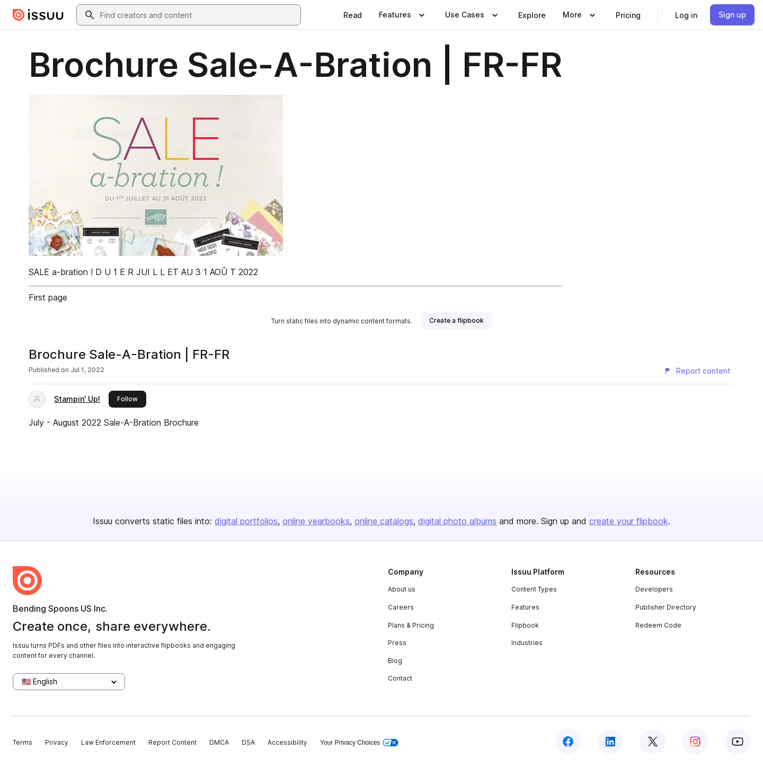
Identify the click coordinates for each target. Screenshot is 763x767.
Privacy (56, 742)
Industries (527, 643)
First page (48, 297)
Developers (654, 589)
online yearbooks (316, 521)
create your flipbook (628, 521)
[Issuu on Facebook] (568, 741)
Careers (401, 607)
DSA (248, 742)
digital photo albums (457, 521)
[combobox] (198, 15)
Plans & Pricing (411, 625)
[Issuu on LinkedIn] (610, 741)
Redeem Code (658, 625)
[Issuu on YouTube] (737, 741)
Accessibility (287, 742)
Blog (395, 661)
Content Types (534, 589)
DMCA (219, 742)
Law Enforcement (108, 742)
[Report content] (696, 371)
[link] (352, 14)
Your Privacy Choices (359, 743)
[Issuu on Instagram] (695, 741)
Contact (400, 678)
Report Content (172, 742)
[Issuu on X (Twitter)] (653, 741)
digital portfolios (246, 521)
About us (401, 589)
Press (397, 643)
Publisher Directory (665, 607)
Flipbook (525, 625)
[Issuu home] (38, 15)
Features (525, 607)
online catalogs (383, 521)
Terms (22, 742)
